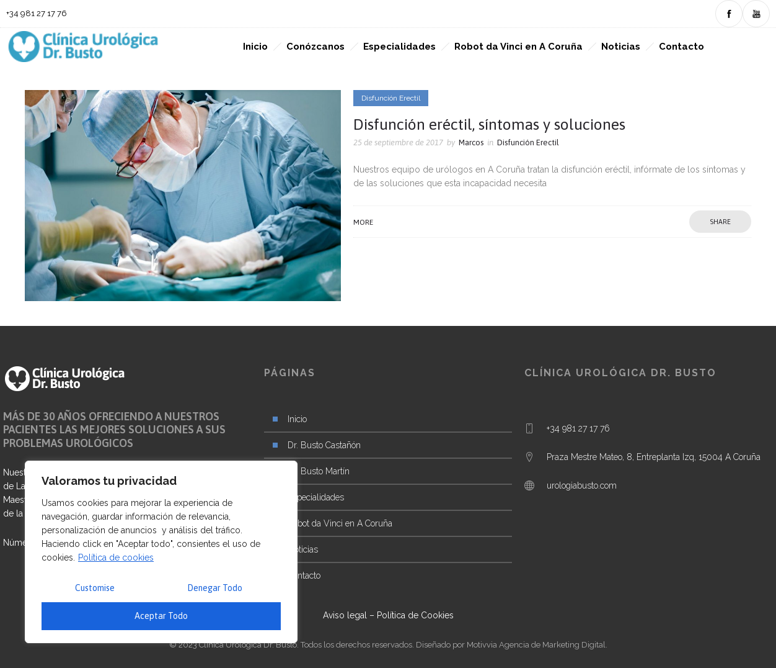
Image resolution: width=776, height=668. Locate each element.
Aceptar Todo (161, 616)
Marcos (471, 142)
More (363, 222)
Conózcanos (315, 46)
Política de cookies (116, 557)
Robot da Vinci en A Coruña (518, 46)
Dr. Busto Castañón (324, 445)
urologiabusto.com (582, 485)
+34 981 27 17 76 (578, 428)
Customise (95, 588)
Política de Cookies (415, 615)
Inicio (255, 46)
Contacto (681, 46)
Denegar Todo (214, 588)
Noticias (620, 46)
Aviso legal (345, 615)
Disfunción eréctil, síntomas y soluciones (489, 124)
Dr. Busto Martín (319, 471)
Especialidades (399, 46)
